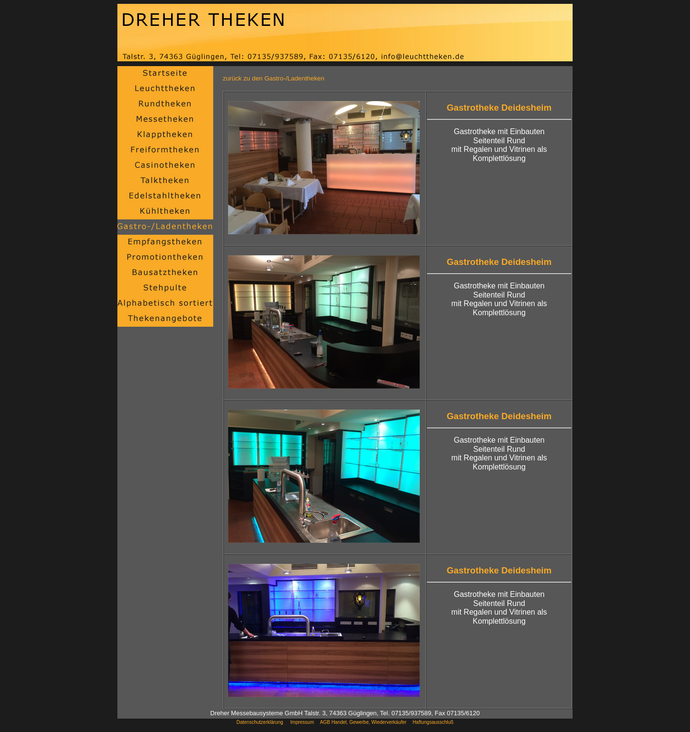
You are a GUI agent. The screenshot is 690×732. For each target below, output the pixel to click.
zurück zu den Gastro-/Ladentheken (273, 78)
